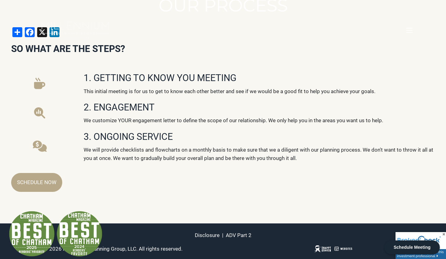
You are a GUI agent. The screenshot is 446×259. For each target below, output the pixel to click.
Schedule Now (36, 182)
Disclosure (207, 235)
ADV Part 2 (238, 235)
